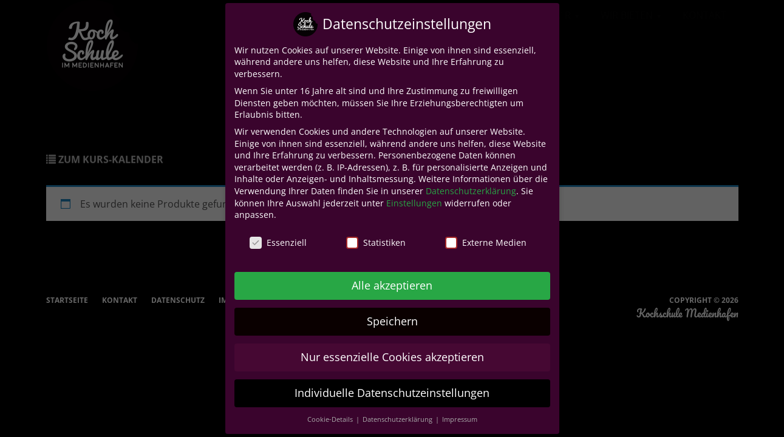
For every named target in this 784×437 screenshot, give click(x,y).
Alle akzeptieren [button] (392, 285)
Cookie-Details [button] (331, 419)
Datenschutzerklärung (471, 191)
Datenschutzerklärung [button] (398, 419)
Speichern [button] (392, 321)
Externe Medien (486, 242)
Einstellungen (414, 203)
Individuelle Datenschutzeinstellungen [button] (392, 392)
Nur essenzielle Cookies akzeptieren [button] (392, 357)
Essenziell (278, 242)
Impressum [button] (459, 419)
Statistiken (376, 242)
